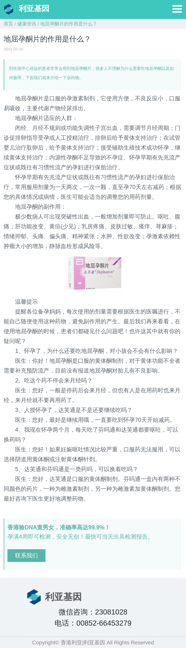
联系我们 (26, 555)
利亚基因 (34, 8)
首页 (8, 23)
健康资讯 (26, 23)
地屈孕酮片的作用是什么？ (68, 23)
